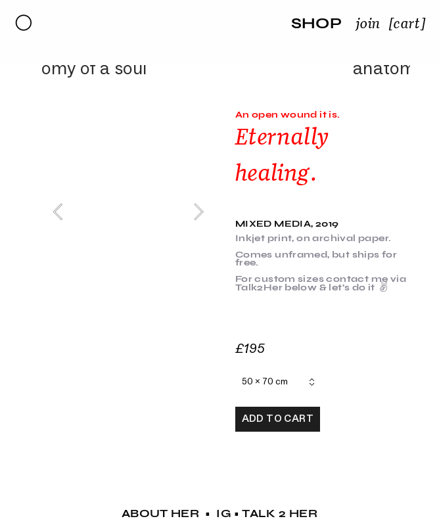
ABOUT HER (161, 513)
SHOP (316, 23)
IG (223, 513)
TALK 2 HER (279, 513)
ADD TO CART (277, 419)
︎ (24, 23)
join (368, 23)
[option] (128, 211)
